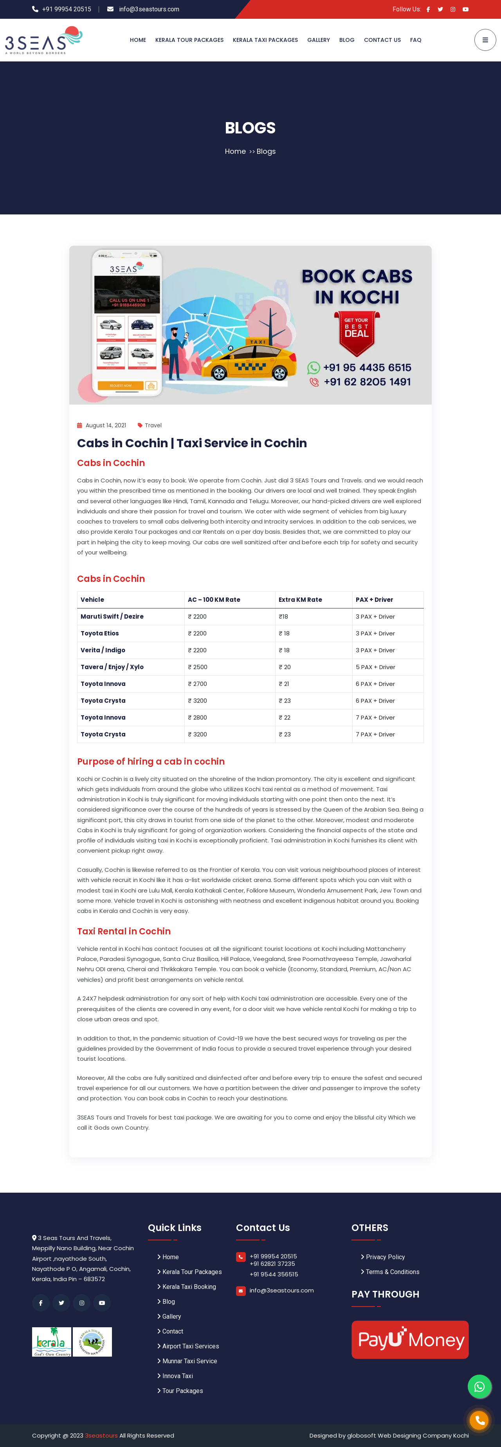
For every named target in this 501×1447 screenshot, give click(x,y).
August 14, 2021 (101, 425)
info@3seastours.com (148, 9)
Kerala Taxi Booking (186, 1286)
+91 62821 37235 (272, 1264)
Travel (150, 425)
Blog (347, 40)
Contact (170, 1331)
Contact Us (382, 40)
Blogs (266, 151)
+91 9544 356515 (274, 1274)
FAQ (416, 40)
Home (138, 40)
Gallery (318, 40)
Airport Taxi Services (188, 1346)
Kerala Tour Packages (189, 40)
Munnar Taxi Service (187, 1361)
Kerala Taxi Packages (265, 40)
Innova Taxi (175, 1376)
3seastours (102, 1435)
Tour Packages (180, 1391)
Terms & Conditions (390, 1272)
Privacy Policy (382, 1257)
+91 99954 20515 (66, 9)
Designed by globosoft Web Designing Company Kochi (389, 1435)
